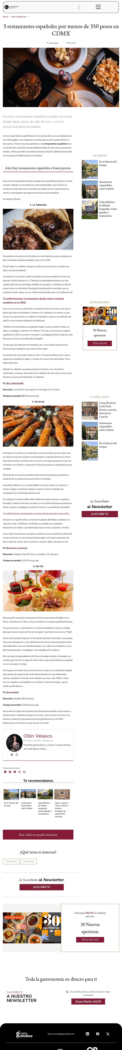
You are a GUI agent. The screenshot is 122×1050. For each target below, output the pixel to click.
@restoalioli (12, 692)
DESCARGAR (100, 343)
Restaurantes (21, 17)
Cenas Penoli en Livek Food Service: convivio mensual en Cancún (108, 409)
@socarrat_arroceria (16, 548)
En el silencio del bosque (108, 163)
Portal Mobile (11, 861)
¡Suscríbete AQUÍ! (88, 1001)
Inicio (7, 17)
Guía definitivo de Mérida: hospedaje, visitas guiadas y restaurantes (45, 808)
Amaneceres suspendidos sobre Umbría (26, 806)
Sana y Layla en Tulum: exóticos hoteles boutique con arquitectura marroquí (61, 810)
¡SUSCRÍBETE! (41, 887)
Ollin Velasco (53, 43)
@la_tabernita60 (14, 383)
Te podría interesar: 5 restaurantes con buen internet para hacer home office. (36, 513)
